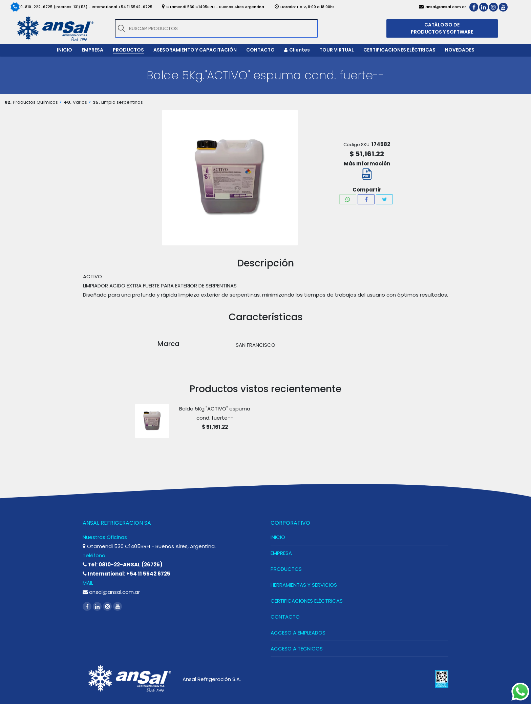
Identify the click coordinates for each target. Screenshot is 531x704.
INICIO (278, 537)
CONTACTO (285, 616)
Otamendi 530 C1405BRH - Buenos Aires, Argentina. (149, 546)
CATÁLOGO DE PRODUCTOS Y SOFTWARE (442, 28)
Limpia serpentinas (122, 102)
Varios (80, 102)
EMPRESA (281, 553)
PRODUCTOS (286, 568)
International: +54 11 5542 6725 (126, 573)
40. (67, 102)
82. (8, 102)
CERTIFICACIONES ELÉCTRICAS (307, 600)
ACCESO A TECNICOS (297, 648)
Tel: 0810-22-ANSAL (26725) (123, 564)
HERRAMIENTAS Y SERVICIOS (304, 584)
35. (96, 102)
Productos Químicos (35, 102)
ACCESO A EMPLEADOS (298, 632)
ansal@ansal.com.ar (111, 592)
